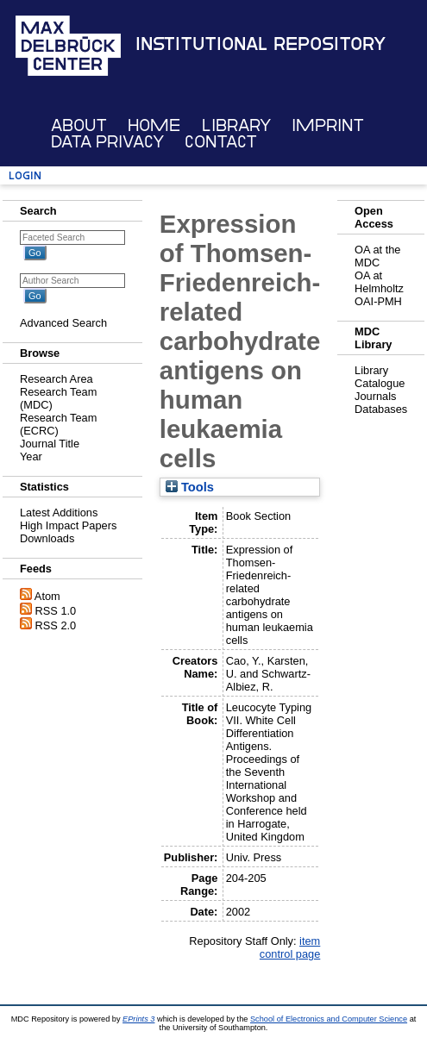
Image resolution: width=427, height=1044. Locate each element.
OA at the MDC (377, 256)
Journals (375, 396)
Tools (190, 487)
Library (236, 125)
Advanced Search (63, 322)
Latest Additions (58, 512)
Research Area (56, 378)
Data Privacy (107, 142)
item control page (290, 947)
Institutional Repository (260, 44)
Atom (47, 596)
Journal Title (49, 443)
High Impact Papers (68, 525)
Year (31, 456)
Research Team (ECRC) (58, 424)
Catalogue (380, 383)
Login (25, 175)
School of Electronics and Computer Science (328, 1019)
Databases (381, 409)
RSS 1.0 (56, 610)
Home (154, 125)
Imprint (328, 125)
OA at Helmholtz (379, 282)
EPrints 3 (138, 1019)
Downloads (47, 538)
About (79, 125)
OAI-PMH (378, 301)
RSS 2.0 (56, 625)
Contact (221, 142)
